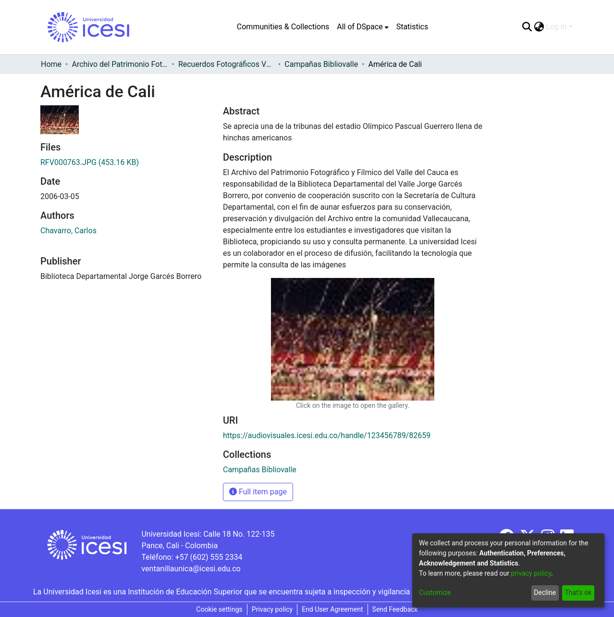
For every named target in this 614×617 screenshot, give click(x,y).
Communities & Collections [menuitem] (283, 26)
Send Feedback (395, 609)
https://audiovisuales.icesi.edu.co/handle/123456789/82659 (326, 435)
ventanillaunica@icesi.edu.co (190, 568)
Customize (435, 592)
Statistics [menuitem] (412, 26)
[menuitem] (362, 27)
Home (51, 64)
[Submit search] (527, 27)
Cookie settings (219, 609)
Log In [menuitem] (556, 26)
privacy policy (531, 573)
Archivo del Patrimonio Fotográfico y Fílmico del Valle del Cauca (120, 64)
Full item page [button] (258, 491)
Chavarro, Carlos (68, 230)
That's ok (578, 592)
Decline (545, 592)
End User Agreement (332, 609)
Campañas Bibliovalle (321, 64)
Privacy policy (272, 609)
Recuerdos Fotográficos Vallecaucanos (226, 64)
